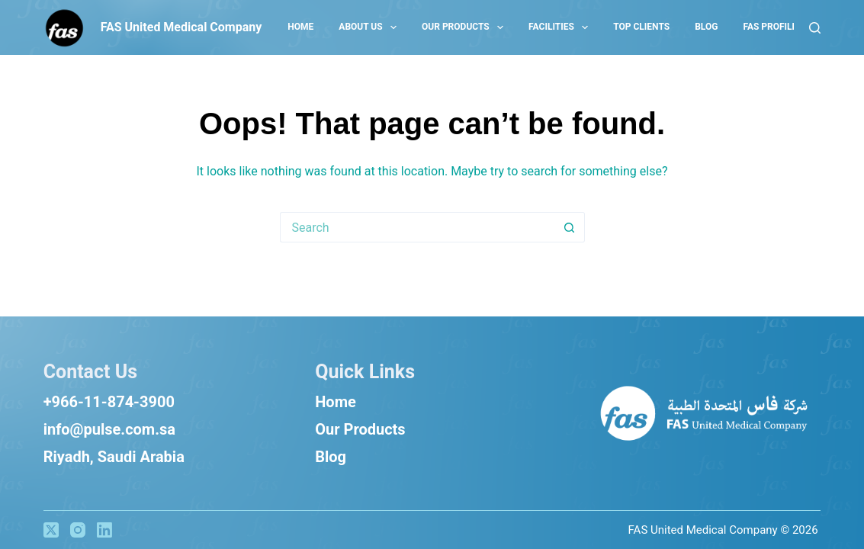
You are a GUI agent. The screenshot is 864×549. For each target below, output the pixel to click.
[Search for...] (417, 227)
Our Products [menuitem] (465, 27)
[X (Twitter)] (51, 530)
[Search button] (569, 227)
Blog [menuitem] (706, 26)
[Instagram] (77, 530)
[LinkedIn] (104, 530)
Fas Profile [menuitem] (770, 26)
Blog (330, 457)
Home (335, 402)
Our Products (360, 429)
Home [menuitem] (300, 26)
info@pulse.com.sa (109, 429)
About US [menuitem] (371, 27)
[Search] (815, 28)
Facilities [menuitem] (561, 27)
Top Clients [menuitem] (641, 26)
